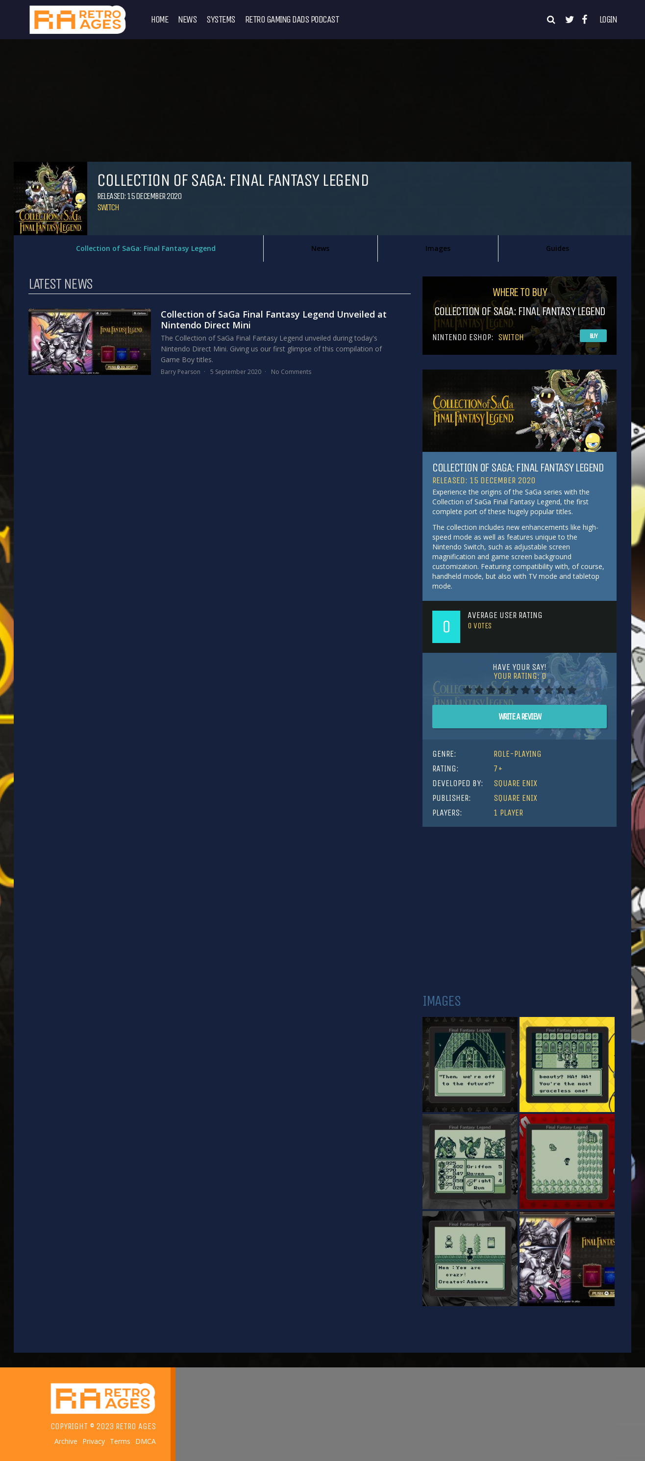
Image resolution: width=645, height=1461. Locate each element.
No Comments (291, 372)
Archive (65, 1441)
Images (437, 248)
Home (159, 20)
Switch (108, 207)
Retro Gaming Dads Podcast (292, 20)
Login (608, 20)
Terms (120, 1441)
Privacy (93, 1441)
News (187, 20)
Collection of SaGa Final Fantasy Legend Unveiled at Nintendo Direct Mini (274, 319)
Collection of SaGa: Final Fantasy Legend (146, 248)
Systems (220, 20)
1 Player (508, 812)
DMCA (145, 1441)
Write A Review (519, 716)
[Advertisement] (519, 910)
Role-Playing (518, 753)
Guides (557, 248)
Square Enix (515, 783)
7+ (498, 768)
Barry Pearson (180, 372)
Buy (593, 336)
